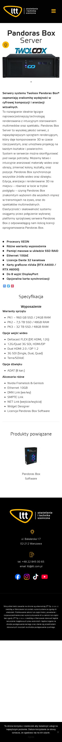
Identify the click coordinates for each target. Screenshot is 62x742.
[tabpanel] (31, 66)
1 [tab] (31, 82)
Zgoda (31, 737)
